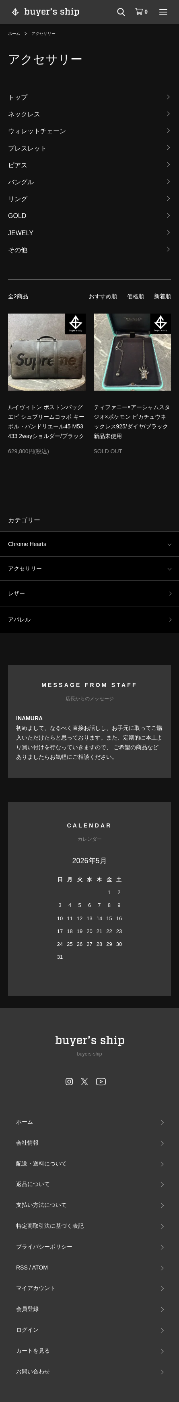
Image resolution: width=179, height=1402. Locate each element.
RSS (22, 1267)
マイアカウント (36, 1288)
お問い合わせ (33, 1371)
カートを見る (33, 1350)
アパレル (19, 619)
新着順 (162, 296)
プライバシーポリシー (44, 1246)
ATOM (40, 1267)
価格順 (135, 296)
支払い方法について (41, 1205)
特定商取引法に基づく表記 (50, 1226)
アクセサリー (43, 33)
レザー (16, 593)
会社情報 (27, 1142)
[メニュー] (163, 12)
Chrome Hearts (27, 544)
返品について (33, 1184)
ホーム (14, 33)
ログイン (27, 1330)
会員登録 (27, 1309)
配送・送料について (41, 1163)
